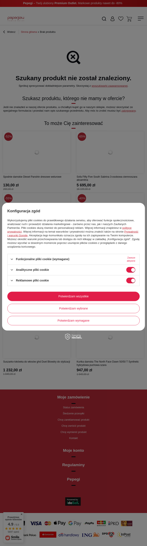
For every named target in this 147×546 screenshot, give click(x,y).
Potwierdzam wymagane (74, 320)
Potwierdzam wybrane (73, 308)
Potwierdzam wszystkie (73, 296)
